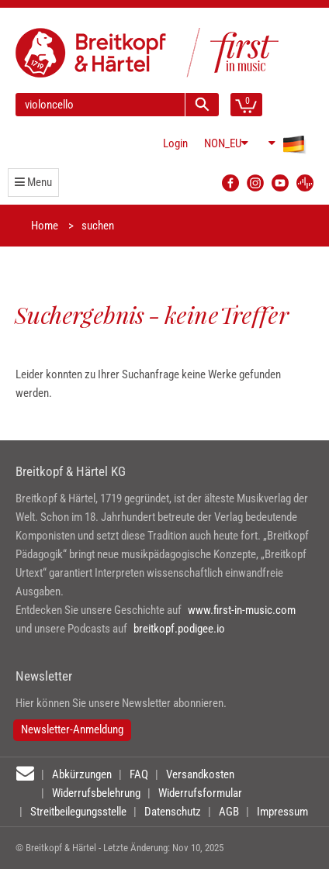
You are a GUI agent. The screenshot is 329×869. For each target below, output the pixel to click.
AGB (229, 812)
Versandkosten (200, 774)
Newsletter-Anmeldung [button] (72, 729)
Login (175, 143)
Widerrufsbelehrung (96, 793)
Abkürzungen (82, 774)
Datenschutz (172, 812)
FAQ (139, 774)
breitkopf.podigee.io (179, 629)
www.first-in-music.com (242, 610)
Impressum (282, 812)
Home (44, 226)
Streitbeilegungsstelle (78, 812)
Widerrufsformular (200, 793)
